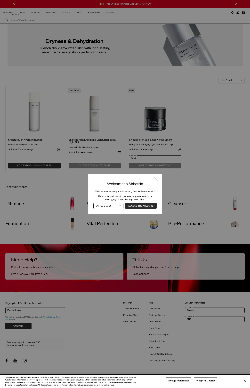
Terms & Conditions (82, 385)
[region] (125, 381)
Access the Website (141, 206)
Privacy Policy (44, 382)
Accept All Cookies (205, 380)
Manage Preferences (178, 380)
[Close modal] (155, 179)
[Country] (108, 206)
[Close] (244, 380)
